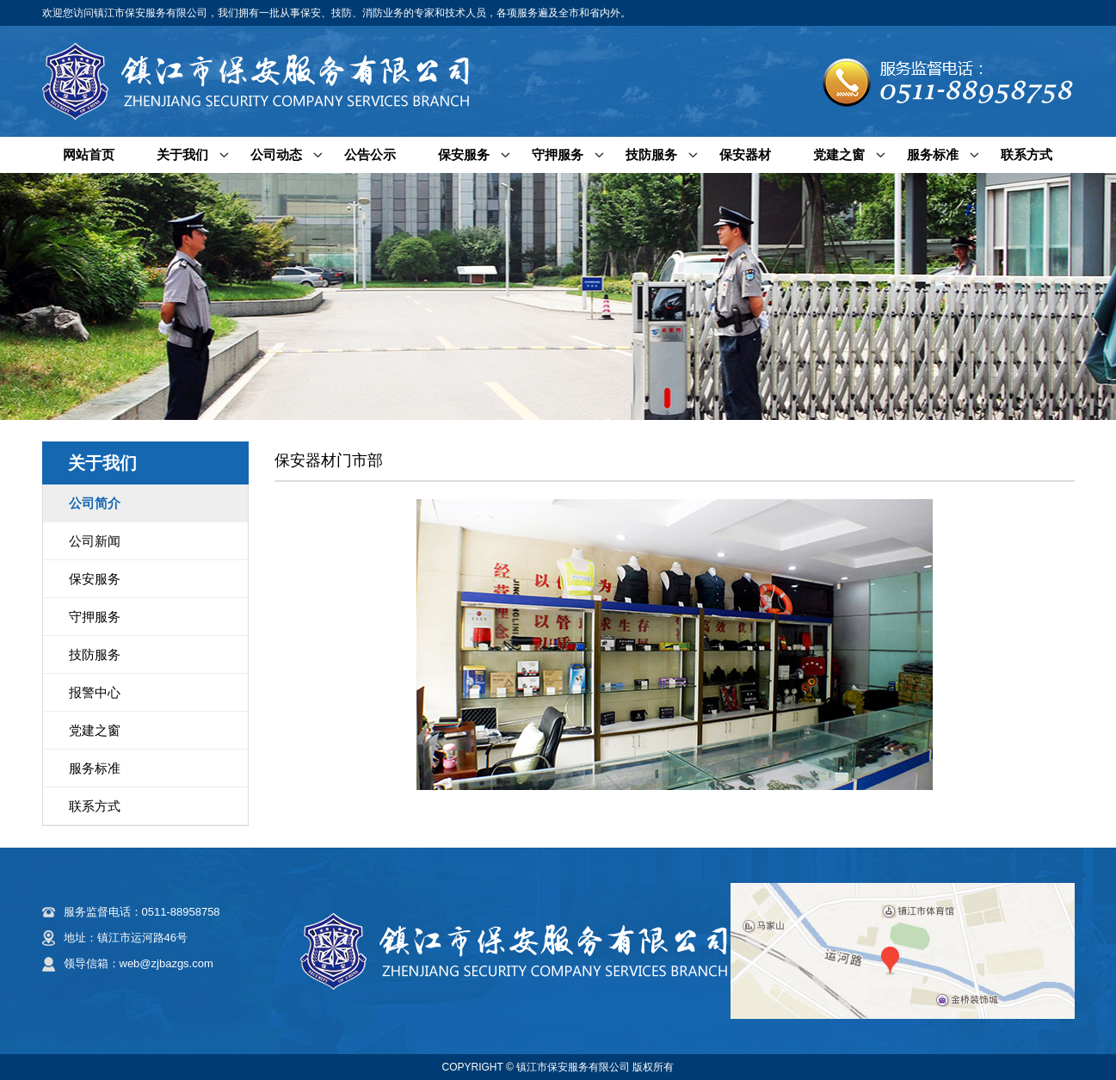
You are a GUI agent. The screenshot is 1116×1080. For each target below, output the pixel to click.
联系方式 (1026, 154)
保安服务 (464, 154)
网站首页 (88, 154)
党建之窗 (839, 154)
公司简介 (94, 503)
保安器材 (745, 154)
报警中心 (94, 692)
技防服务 (651, 154)
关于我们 (182, 154)
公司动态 (276, 154)
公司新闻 (94, 541)
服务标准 (933, 154)
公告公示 (370, 154)
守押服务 (557, 154)
